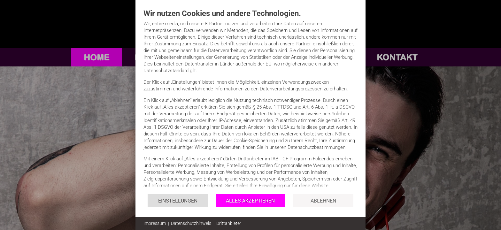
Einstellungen (177, 201)
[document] (250, 101)
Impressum (154, 223)
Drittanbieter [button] (228, 223)
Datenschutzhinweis (191, 223)
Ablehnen (323, 201)
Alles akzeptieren (250, 201)
